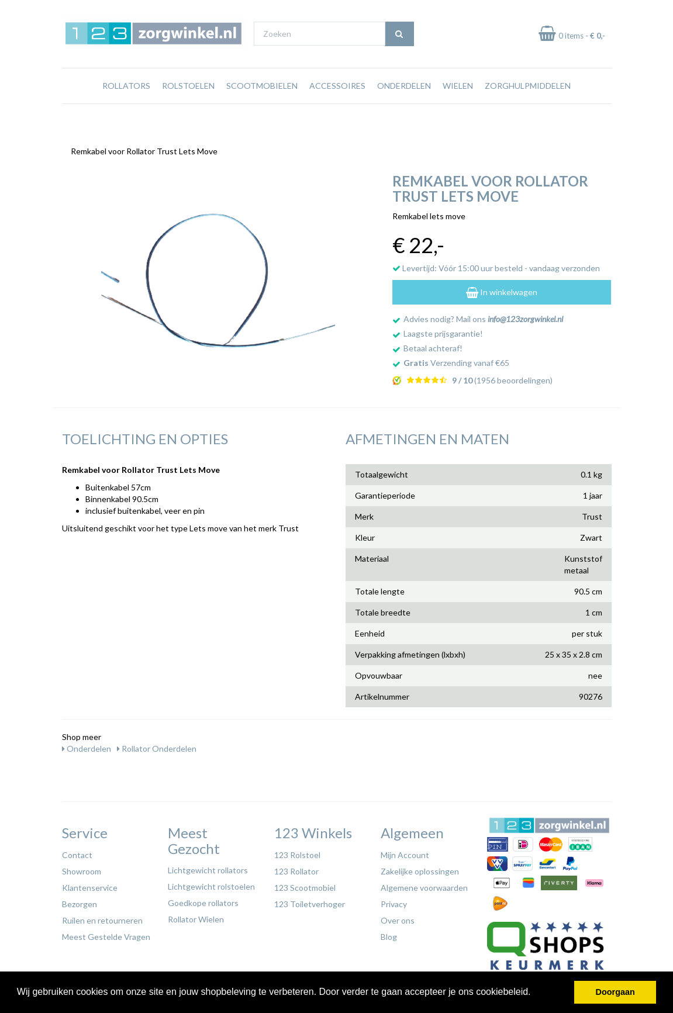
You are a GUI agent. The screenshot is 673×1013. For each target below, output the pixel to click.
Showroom (81, 868)
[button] (535, 993)
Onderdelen (404, 108)
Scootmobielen (262, 108)
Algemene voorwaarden (424, 885)
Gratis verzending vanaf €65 (116, 10)
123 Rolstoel (297, 852)
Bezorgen (79, 901)
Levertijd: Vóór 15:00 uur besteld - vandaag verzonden (496, 265)
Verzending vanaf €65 (456, 360)
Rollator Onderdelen (156, 746)
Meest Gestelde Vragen (106, 934)
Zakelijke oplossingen (420, 868)
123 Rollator (296, 868)
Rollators (126, 108)
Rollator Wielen (196, 916)
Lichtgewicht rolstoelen (211, 883)
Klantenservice (90, 885)
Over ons (398, 917)
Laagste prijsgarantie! (443, 331)
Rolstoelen (188, 108)
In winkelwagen (501, 289)
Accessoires (337, 108)
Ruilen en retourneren (102, 917)
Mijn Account (405, 852)
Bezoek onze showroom (431, 10)
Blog (389, 934)
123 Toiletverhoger (309, 901)
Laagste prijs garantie (577, 10)
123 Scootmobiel (305, 885)
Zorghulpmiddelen (528, 108)
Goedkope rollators (203, 900)
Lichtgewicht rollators (208, 867)
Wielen (458, 108)
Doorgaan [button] (615, 992)
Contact (77, 852)
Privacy (394, 901)
